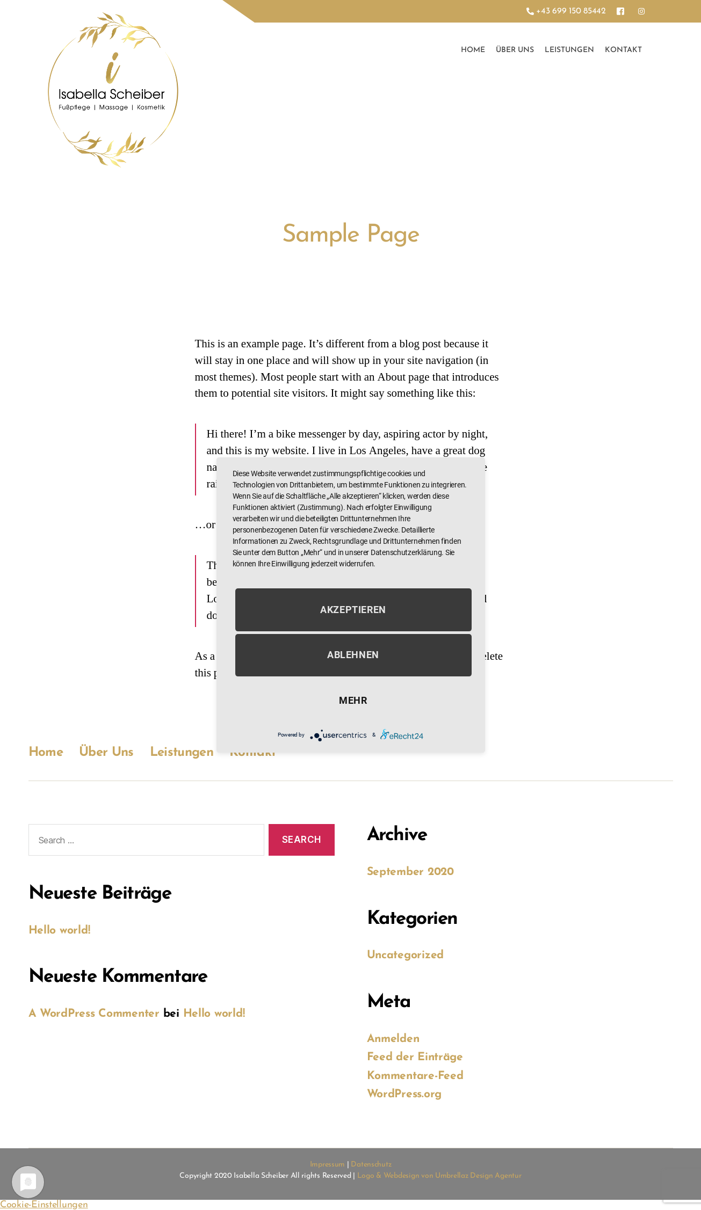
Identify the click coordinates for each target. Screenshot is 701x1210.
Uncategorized (405, 955)
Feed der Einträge (415, 1057)
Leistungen (569, 50)
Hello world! (59, 930)
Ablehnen (353, 655)
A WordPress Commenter (94, 1013)
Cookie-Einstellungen (44, 1205)
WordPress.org (404, 1094)
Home (473, 50)
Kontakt (623, 50)
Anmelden (393, 1039)
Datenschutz (371, 1165)
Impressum (327, 1165)
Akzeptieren (353, 609)
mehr (353, 700)
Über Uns (515, 50)
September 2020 (410, 872)
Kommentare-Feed (415, 1076)
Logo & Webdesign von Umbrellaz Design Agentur (439, 1176)
